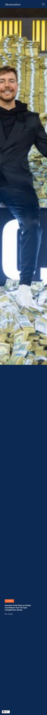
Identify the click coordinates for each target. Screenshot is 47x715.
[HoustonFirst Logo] (13, 4)
